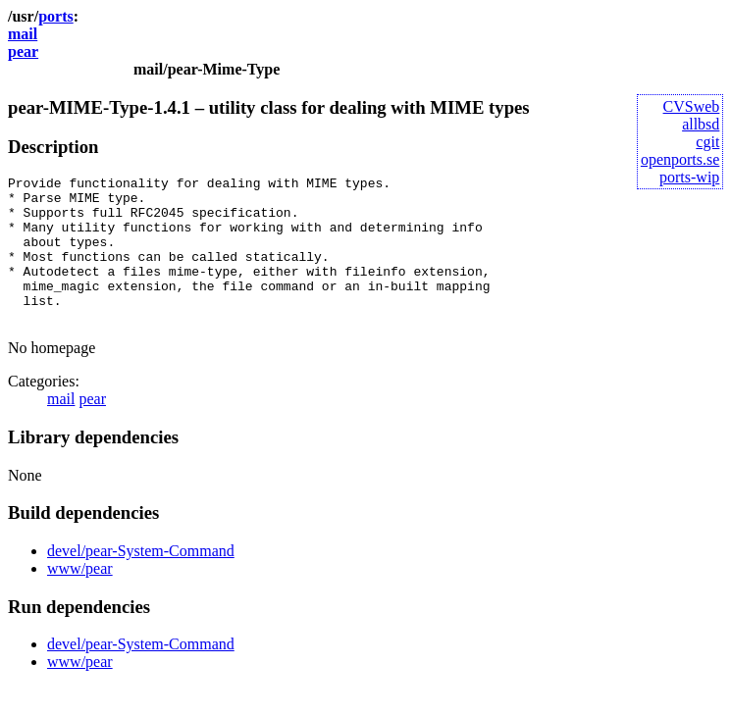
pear (23, 51)
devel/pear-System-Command (141, 580)
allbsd (700, 124)
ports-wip (689, 177)
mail (22, 34)
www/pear (80, 597)
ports (56, 16)
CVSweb (691, 106)
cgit (707, 141)
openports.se (680, 159)
